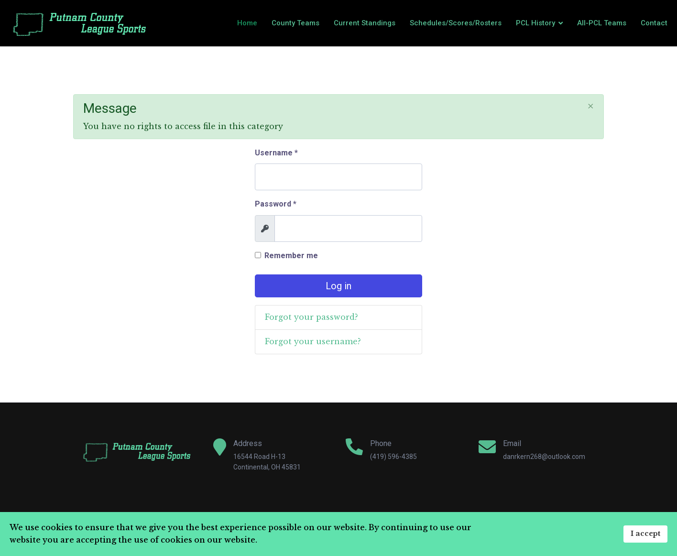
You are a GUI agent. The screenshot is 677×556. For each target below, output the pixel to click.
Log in (338, 286)
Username (276, 152)
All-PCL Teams (601, 23)
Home (247, 23)
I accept (645, 533)
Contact (654, 23)
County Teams (295, 23)
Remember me (291, 255)
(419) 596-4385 (393, 456)
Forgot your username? (313, 341)
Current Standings (364, 23)
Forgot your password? (311, 317)
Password (275, 203)
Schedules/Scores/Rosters (456, 23)
